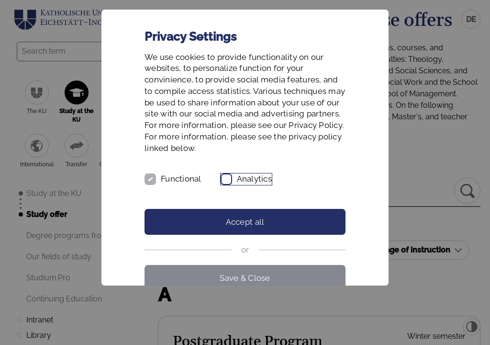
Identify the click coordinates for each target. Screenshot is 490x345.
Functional (181, 179)
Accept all (245, 222)
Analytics (254, 179)
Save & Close (245, 278)
